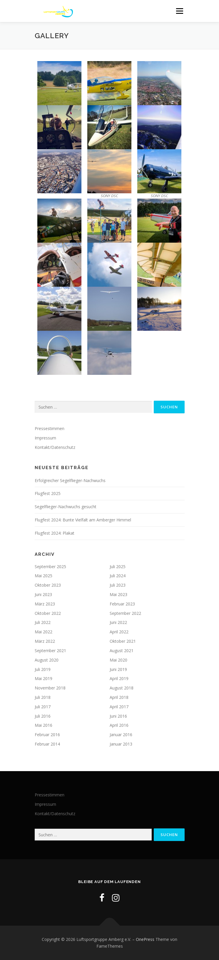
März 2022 (45, 641)
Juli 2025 (118, 566)
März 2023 (45, 604)
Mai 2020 (118, 660)
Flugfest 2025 (48, 493)
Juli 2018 (43, 697)
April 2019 (119, 678)
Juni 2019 (118, 669)
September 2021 (50, 650)
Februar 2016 (47, 734)
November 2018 (50, 688)
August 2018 (121, 688)
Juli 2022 (43, 622)
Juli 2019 (43, 669)
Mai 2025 (43, 575)
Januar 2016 (121, 734)
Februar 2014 (47, 744)
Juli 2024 (118, 575)
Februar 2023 (122, 604)
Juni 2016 (118, 716)
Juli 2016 (43, 716)
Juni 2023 (43, 594)
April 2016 (119, 725)
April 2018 (119, 697)
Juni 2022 (118, 622)
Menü (179, 11)
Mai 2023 (118, 594)
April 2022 (119, 632)
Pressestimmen (49, 428)
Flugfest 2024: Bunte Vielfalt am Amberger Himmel (83, 520)
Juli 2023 (118, 585)
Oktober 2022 (48, 613)
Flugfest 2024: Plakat (54, 533)
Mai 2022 (43, 632)
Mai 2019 (43, 678)
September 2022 (125, 613)
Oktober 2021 (123, 641)
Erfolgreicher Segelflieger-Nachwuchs (70, 480)
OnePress (145, 939)
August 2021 (121, 650)
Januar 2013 (121, 744)
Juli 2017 (43, 706)
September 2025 (50, 566)
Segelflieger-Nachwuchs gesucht (65, 506)
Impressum (45, 438)
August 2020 (46, 660)
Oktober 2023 (48, 585)
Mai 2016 (43, 725)
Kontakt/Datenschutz (55, 447)
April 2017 (119, 706)
